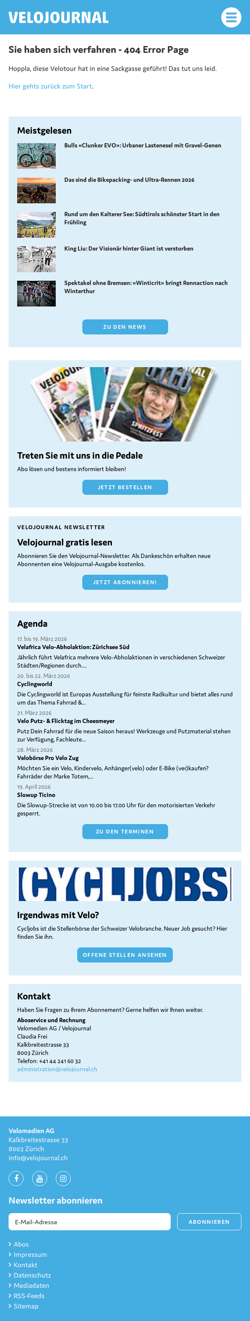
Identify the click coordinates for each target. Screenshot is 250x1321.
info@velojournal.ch (38, 1157)
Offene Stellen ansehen (125, 955)
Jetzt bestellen (125, 487)
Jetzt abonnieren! (125, 582)
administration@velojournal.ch (57, 1069)
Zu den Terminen (125, 831)
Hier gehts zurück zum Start (50, 86)
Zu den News (124, 327)
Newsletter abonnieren (55, 1200)
